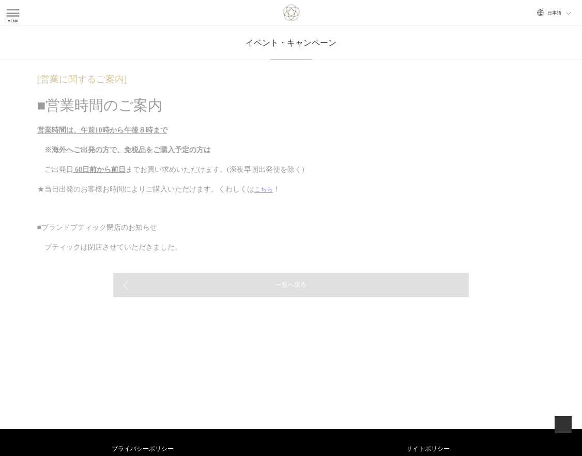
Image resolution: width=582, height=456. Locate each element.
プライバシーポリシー (143, 448)
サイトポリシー (428, 448)
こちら (263, 189)
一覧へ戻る (291, 284)
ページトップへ (563, 424)
